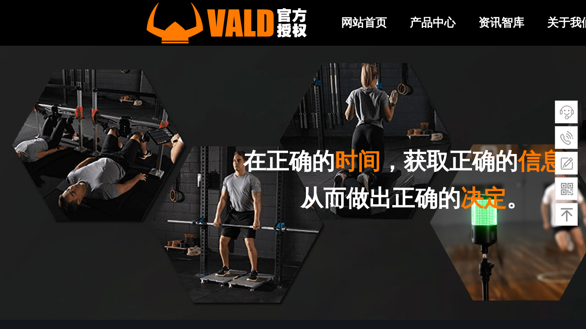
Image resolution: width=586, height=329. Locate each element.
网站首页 (364, 22)
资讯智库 (501, 22)
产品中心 (433, 22)
